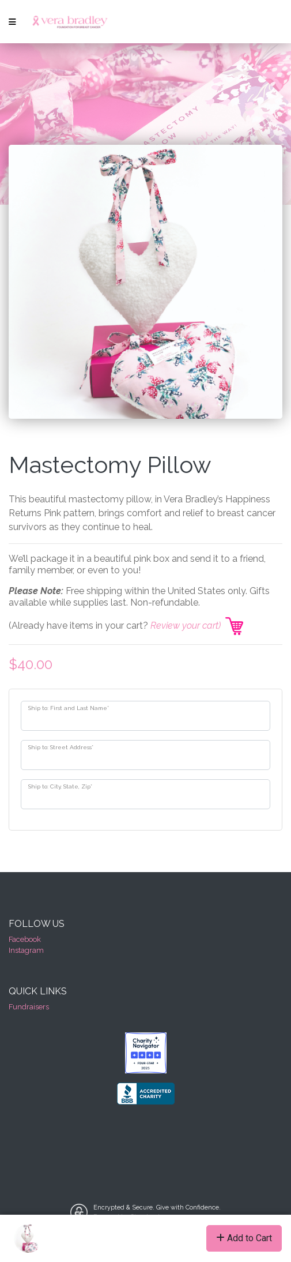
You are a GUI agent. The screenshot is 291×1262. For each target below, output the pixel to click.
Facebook (25, 939)
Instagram (26, 950)
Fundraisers (29, 1006)
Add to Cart (244, 1238)
